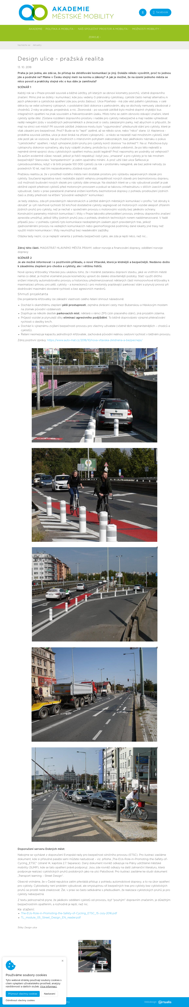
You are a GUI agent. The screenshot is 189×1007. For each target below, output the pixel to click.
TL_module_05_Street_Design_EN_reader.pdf (51, 917)
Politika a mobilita (60, 29)
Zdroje (94, 37)
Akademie (35, 29)
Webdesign (157, 1002)
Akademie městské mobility (54, 1002)
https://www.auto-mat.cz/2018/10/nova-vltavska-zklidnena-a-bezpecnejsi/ (95, 340)
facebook (160, 12)
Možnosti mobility (146, 29)
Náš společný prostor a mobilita (103, 29)
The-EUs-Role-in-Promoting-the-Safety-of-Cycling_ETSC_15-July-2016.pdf (69, 913)
